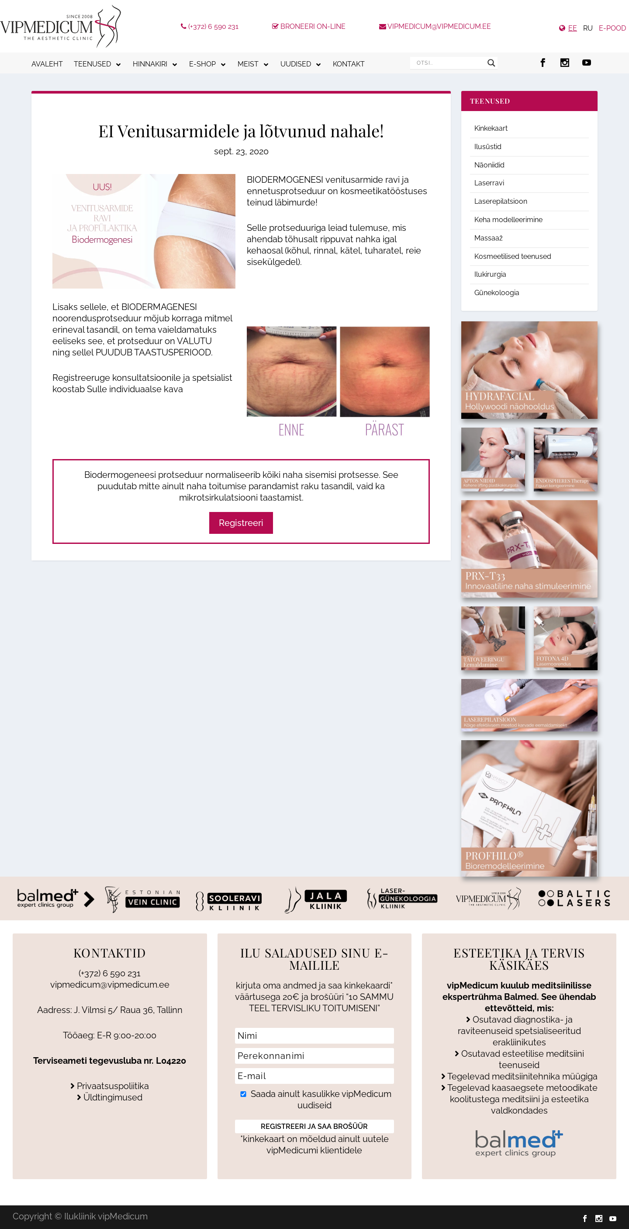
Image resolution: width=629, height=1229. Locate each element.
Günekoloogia (496, 293)
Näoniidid (489, 165)
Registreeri (241, 523)
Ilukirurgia (490, 274)
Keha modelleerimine (508, 220)
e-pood (612, 28)
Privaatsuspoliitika (109, 1086)
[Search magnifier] (491, 63)
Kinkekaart (491, 128)
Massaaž (488, 238)
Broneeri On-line (309, 26)
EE (572, 28)
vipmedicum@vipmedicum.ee (435, 26)
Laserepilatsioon (500, 201)
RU (588, 28)
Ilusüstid (487, 147)
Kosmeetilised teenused (512, 256)
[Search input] (450, 63)
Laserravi (489, 183)
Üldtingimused (109, 1097)
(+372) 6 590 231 (209, 26)
